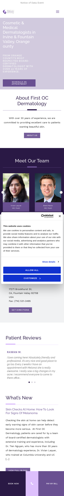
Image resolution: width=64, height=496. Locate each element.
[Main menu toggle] (57, 11)
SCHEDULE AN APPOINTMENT (19, 83)
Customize (32, 278)
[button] (19, 83)
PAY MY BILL (52, 483)
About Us (32, 135)
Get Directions (45, 309)
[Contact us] (32, 483)
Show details (48, 262)
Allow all (32, 270)
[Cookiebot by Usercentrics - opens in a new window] (41, 216)
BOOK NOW (13, 483)
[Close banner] (60, 216)
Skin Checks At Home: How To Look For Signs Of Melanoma (30, 448)
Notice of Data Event (32, 2)
